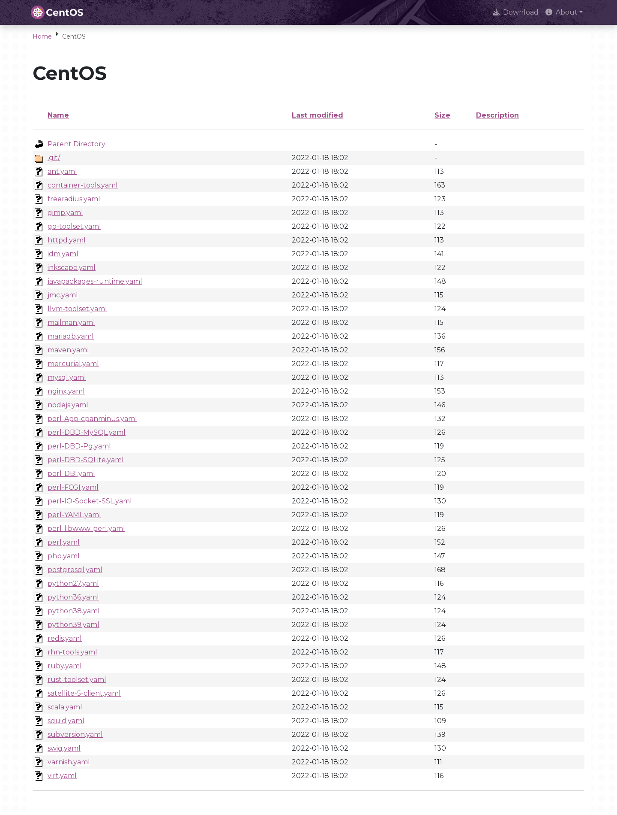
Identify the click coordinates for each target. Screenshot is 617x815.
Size (442, 115)
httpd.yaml (67, 240)
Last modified (317, 115)
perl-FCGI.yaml (73, 487)
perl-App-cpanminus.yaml (92, 419)
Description (497, 115)
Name (58, 115)
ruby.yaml (65, 666)
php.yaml (64, 556)
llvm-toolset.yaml (77, 309)
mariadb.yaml (71, 336)
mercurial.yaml (73, 364)
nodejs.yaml (68, 405)
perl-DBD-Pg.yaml (79, 446)
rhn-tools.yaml (72, 652)
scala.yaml (65, 707)
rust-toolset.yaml (77, 680)
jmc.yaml (63, 295)
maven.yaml (68, 350)
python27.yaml (73, 583)
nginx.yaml (66, 391)
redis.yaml (65, 638)
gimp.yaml (65, 213)
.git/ (54, 158)
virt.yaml (62, 776)
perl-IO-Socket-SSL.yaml (90, 501)
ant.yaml (62, 171)
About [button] (561, 12)
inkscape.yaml (72, 268)
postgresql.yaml (75, 570)
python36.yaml (73, 597)
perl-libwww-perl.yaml (86, 528)
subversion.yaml (75, 734)
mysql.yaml (67, 377)
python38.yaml (74, 611)
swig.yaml (64, 748)
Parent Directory (76, 144)
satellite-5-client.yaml (84, 693)
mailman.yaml (71, 322)
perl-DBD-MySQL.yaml (87, 432)
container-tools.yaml (83, 185)
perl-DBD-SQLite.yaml (86, 460)
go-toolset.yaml (74, 226)
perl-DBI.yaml (71, 474)
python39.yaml (73, 625)
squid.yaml (66, 721)
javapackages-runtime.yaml (95, 281)
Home (42, 36)
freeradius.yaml (74, 199)
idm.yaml (63, 254)
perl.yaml (64, 542)
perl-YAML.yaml (74, 515)
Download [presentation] (516, 12)
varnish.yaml (69, 762)
